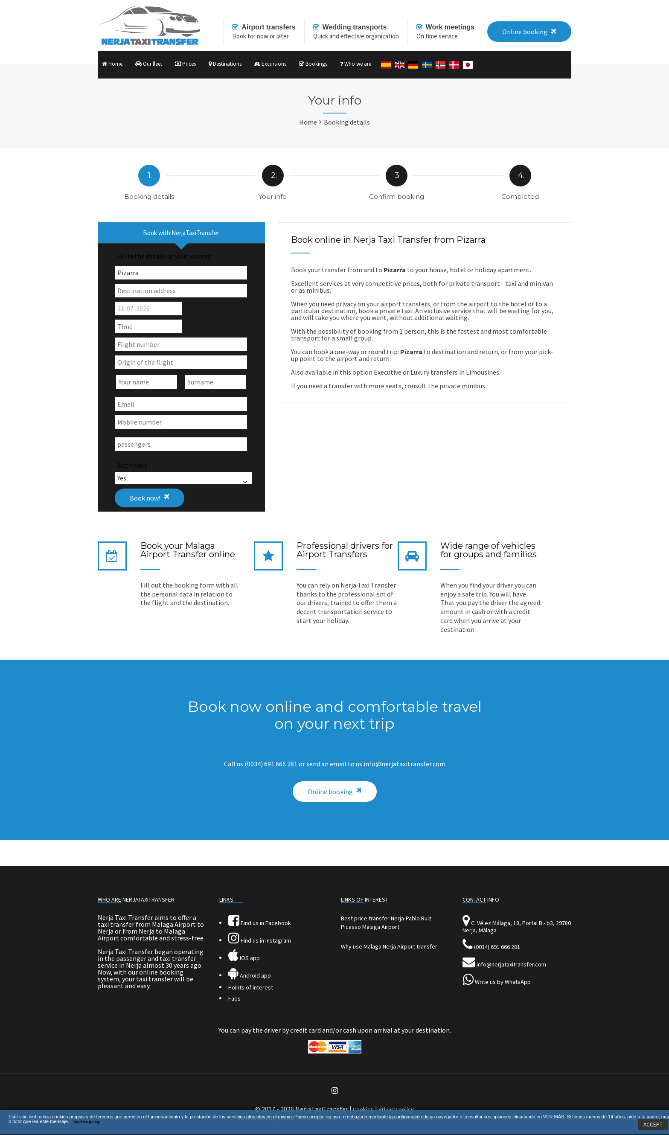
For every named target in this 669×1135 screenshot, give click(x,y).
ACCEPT (653, 1124)
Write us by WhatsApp (503, 982)
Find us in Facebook (259, 923)
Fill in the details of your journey (164, 256)
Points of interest (250, 987)
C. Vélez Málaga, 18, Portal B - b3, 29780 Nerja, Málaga (516, 926)
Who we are (355, 63)
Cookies (363, 1109)
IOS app (244, 958)
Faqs (234, 998)
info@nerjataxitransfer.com (511, 964)
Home (112, 63)
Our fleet (148, 63)
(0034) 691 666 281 (497, 947)
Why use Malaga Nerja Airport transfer (389, 946)
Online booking (330, 791)
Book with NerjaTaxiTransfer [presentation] (181, 233)
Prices (185, 63)
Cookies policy (86, 1122)
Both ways (132, 465)
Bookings (313, 63)
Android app (249, 975)
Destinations (225, 63)
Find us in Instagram (259, 940)
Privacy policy (396, 1109)
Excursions (270, 63)
